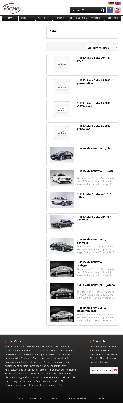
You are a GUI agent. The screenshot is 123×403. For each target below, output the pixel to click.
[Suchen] (102, 10)
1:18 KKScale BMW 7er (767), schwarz (94, 218)
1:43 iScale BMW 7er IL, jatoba (96, 285)
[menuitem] (88, 10)
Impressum (36, 398)
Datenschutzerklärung (78, 398)
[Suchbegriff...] (88, 10)
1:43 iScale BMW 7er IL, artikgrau (91, 264)
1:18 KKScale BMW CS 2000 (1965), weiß (93, 104)
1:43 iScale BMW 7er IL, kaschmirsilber (91, 309)
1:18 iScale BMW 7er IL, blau (94, 148)
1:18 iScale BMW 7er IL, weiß (95, 171)
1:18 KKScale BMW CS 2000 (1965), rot (93, 127)
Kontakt (101, 398)
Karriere (54, 398)
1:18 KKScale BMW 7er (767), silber (94, 195)
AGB (21, 398)
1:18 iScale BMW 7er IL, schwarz (91, 241)
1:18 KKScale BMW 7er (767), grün (94, 59)
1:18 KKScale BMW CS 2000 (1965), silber (93, 82)
